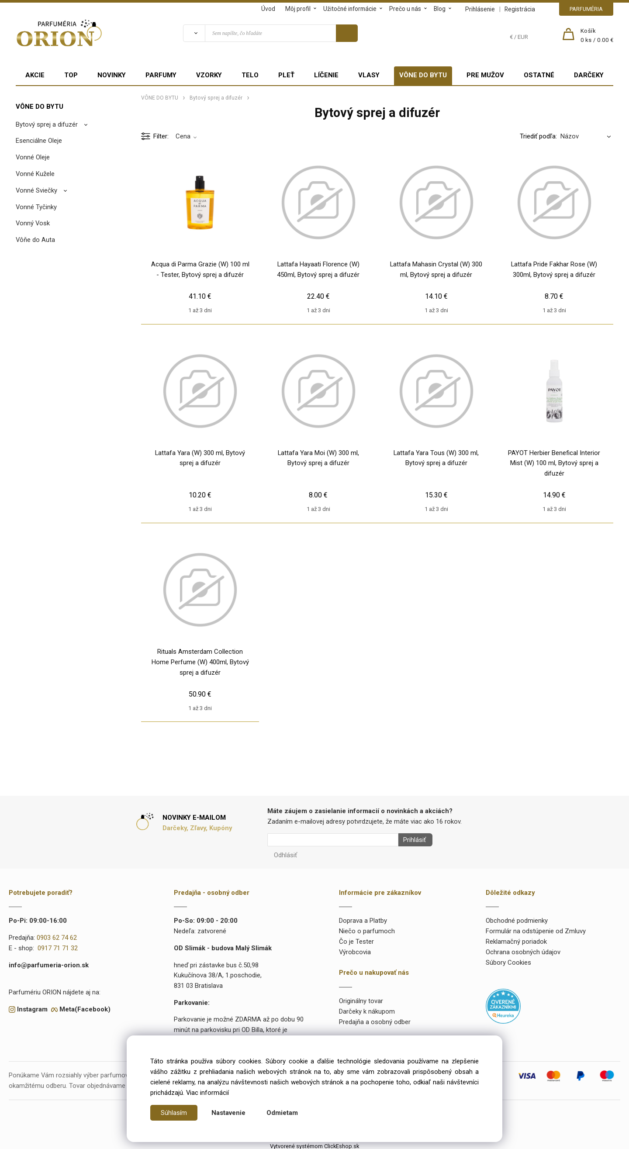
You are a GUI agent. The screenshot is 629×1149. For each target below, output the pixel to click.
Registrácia (520, 9)
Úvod (268, 8)
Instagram (32, 1007)
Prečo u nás (405, 8)
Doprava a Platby (363, 918)
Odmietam (282, 1113)
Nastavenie (228, 1113)
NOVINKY (111, 75)
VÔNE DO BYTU (423, 75)
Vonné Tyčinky (36, 207)
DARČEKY (589, 75)
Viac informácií (207, 1093)
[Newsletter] (332, 839)
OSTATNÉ (539, 75)
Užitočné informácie (350, 8)
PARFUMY (160, 75)
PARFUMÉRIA (586, 9)
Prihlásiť (412, 840)
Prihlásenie (480, 9)
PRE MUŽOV (485, 75)
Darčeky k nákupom (367, 1009)
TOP (71, 75)
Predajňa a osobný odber (375, 1019)
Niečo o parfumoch (367, 928)
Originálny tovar (361, 998)
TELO (250, 75)
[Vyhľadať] (194, 33)
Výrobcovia (355, 949)
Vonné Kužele (35, 174)
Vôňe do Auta (35, 240)
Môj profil (298, 8)
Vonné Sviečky (36, 190)
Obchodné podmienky (517, 918)
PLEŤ (286, 75)
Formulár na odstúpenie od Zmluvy (536, 928)
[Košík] (597, 36)
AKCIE (35, 75)
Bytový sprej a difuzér (47, 124)
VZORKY (209, 75)
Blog (440, 8)
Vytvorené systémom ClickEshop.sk (314, 1143)
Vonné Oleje (33, 157)
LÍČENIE (326, 75)
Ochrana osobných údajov (523, 949)
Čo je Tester (356, 939)
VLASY (369, 75)
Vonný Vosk (33, 223)
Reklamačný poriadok (516, 939)
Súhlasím (174, 1113)
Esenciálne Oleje (39, 141)
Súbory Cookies (508, 960)
